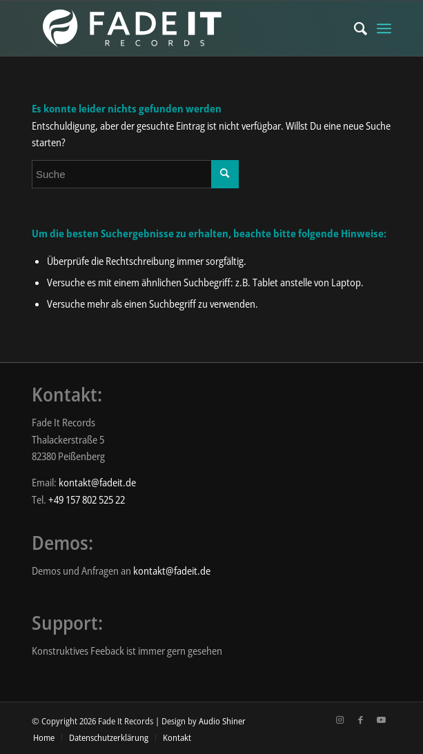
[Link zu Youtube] (381, 719)
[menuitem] (353, 28)
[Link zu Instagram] (339, 719)
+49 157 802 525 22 (86, 499)
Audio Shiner (222, 721)
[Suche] (353, 28)
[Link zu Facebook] (360, 719)
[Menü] (384, 28)
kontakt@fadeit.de (97, 482)
